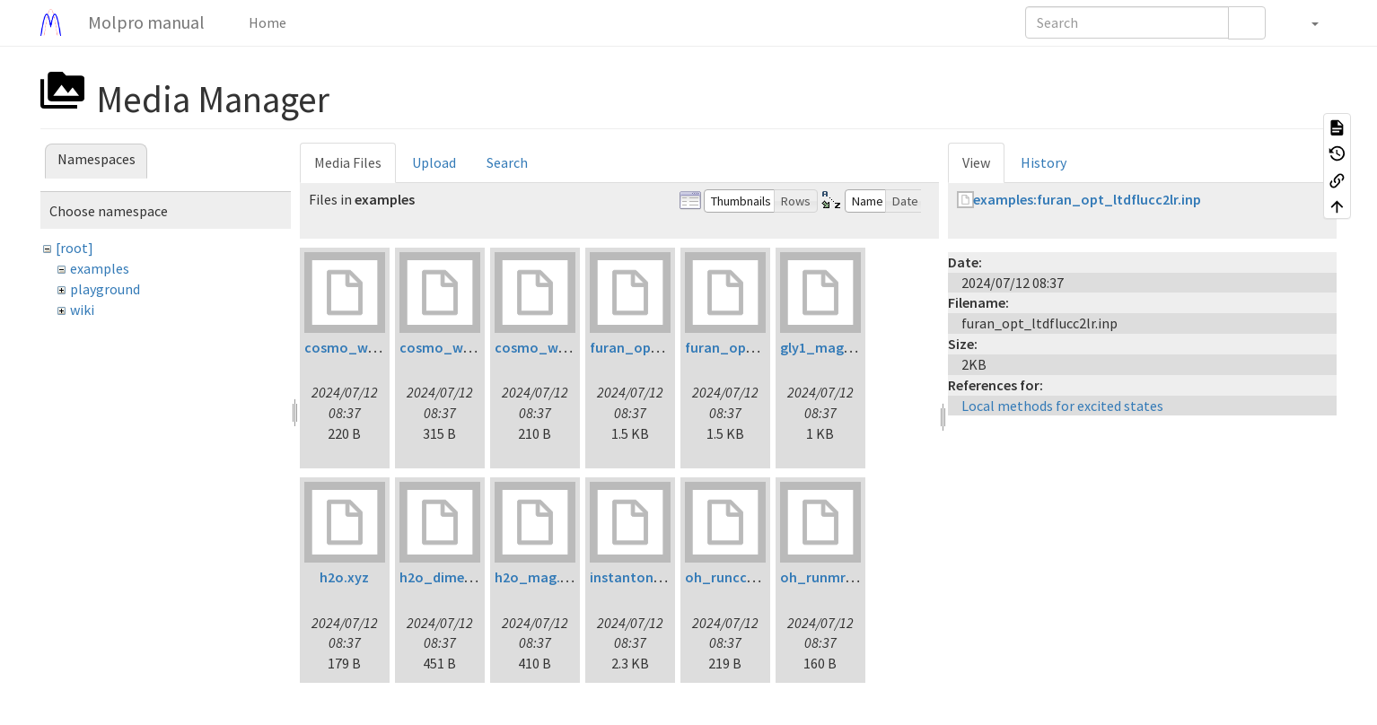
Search (507, 162)
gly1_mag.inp (823, 347)
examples (99, 268)
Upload (434, 162)
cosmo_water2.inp (460, 347)
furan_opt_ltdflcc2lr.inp (668, 347)
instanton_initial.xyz (657, 577)
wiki (82, 310)
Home (266, 22)
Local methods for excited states (1062, 406)
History (1043, 162)
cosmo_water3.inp (555, 347)
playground (105, 289)
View (976, 162)
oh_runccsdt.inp (738, 577)
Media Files (348, 162)
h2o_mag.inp (537, 577)
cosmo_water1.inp (364, 347)
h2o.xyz (344, 577)
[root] (74, 248)
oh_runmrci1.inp (833, 577)
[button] (1305, 22)
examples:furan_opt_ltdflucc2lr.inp (1087, 199)
